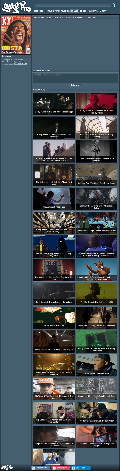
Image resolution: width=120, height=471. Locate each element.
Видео (74, 11)
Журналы (93, 11)
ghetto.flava (59, 468)
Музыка (65, 11)
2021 (56, 17)
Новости (38, 11)
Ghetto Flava (38, 17)
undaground (79, 468)
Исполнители (52, 11)
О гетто (104, 11)
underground (39, 468)
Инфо (83, 11)
